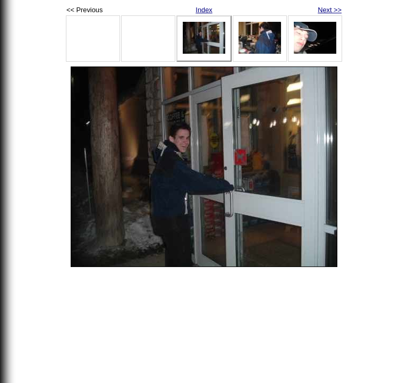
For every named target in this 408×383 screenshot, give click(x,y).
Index (204, 10)
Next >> (330, 10)
